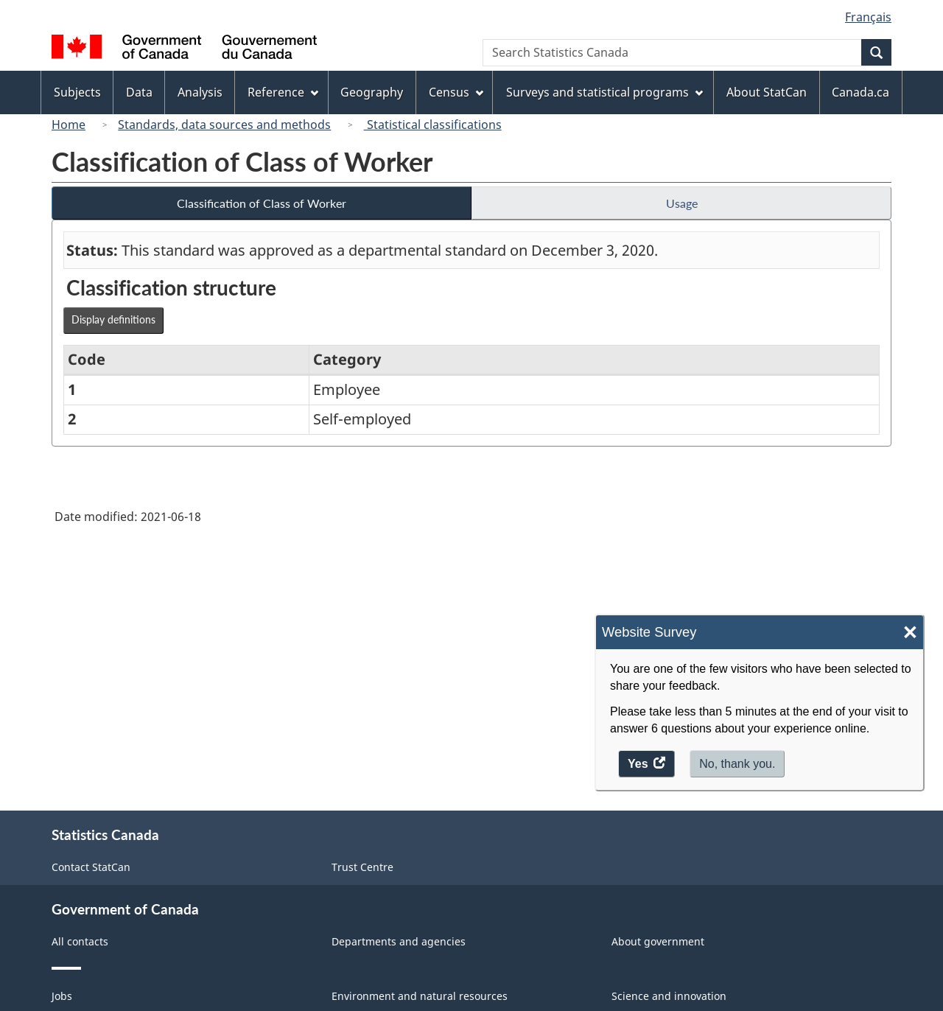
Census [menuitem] (456, 92)
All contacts (80, 941)
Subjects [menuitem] (77, 92)
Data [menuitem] (139, 92)
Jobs (62, 996)
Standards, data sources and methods (224, 124)
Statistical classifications (433, 124)
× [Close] (910, 633)
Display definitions (113, 319)
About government (657, 941)
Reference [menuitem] (283, 92)
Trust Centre (362, 867)
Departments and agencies (399, 941)
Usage (682, 203)
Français (868, 17)
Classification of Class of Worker (261, 203)
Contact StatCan (91, 867)
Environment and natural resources (420, 996)
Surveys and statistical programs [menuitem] (604, 92)
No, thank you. (737, 764)
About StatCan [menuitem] (766, 92)
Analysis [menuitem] (200, 92)
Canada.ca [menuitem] (860, 92)
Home (68, 124)
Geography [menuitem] (371, 92)
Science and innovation (668, 996)
